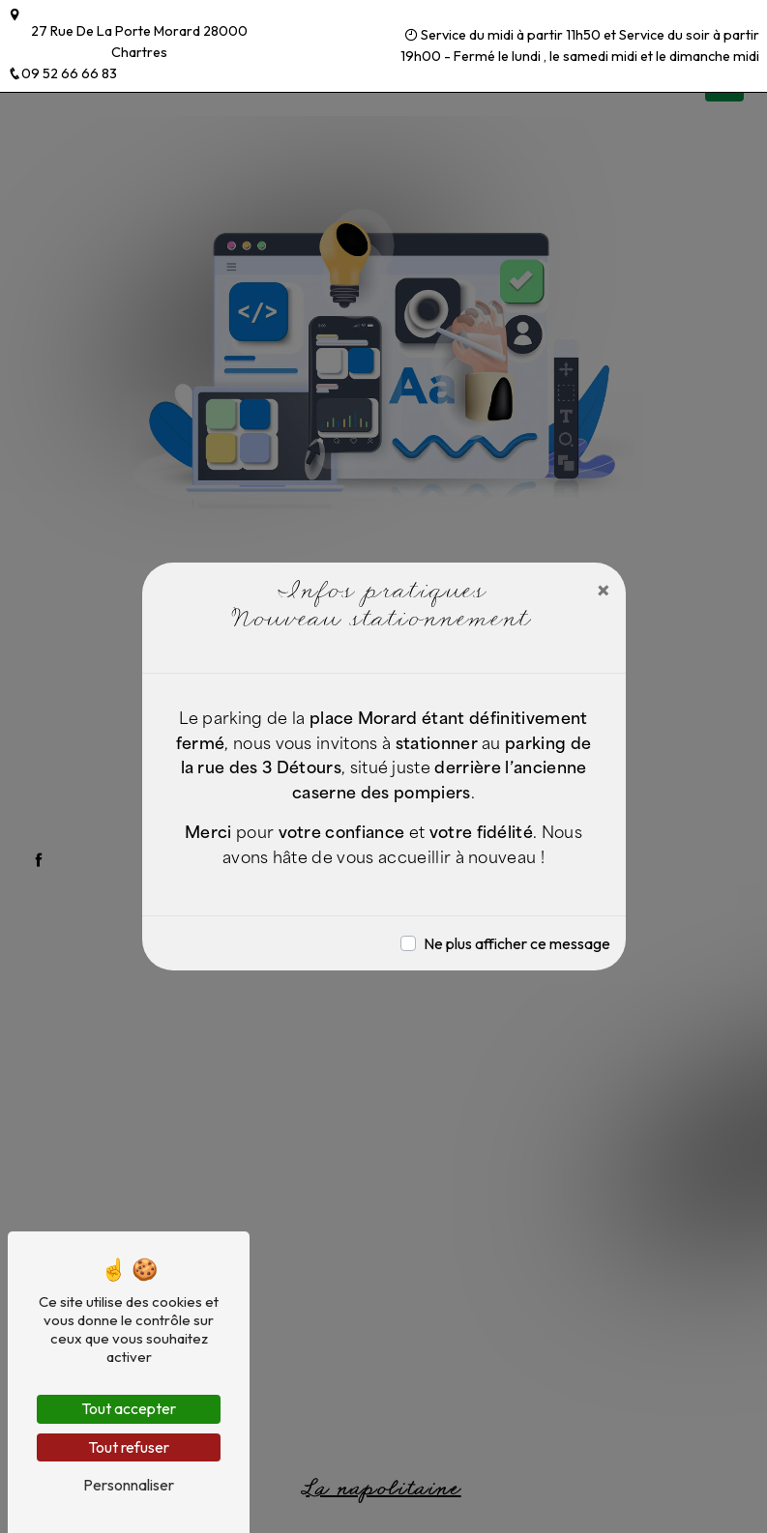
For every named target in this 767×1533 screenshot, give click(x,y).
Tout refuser (128, 1447)
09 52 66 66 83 (62, 73)
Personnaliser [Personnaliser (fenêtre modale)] (128, 1484)
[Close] (603, 590)
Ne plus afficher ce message (517, 943)
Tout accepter (128, 1408)
